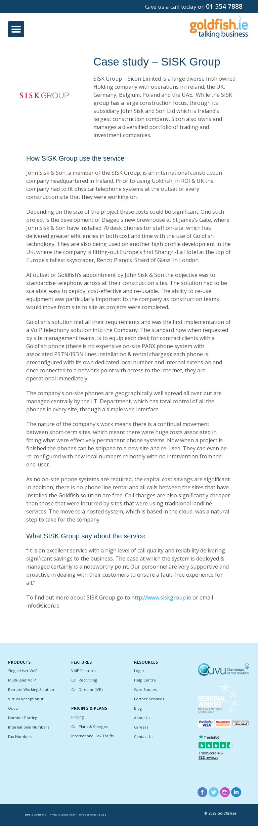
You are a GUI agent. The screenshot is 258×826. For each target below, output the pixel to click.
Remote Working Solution (31, 689)
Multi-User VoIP (22, 680)
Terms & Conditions (35, 814)
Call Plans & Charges (89, 726)
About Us (142, 717)
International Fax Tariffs (92, 735)
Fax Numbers (20, 736)
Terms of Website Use (92, 814)
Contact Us (143, 736)
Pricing (77, 716)
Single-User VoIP (23, 670)
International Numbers (28, 727)
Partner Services (149, 698)
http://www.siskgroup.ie (161, 597)
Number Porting (22, 717)
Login (139, 670)
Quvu (13, 708)
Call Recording (84, 680)
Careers (141, 727)
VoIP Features (83, 670)
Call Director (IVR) (86, 689)
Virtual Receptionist (25, 698)
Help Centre (145, 680)
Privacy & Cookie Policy (62, 814)
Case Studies (145, 689)
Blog (138, 708)
